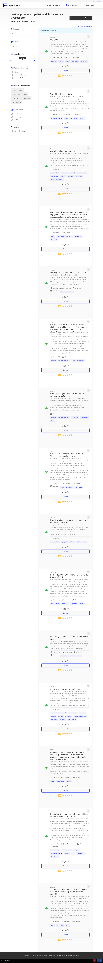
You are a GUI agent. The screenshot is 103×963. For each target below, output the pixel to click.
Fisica (67, 61)
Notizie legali (74, 955)
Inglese (73, 656)
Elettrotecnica (84, 417)
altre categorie (17, 102)
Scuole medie (16, 94)
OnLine (14, 72)
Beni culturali (64, 656)
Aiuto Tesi (53, 61)
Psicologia (54, 719)
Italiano (72, 542)
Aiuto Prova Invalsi (67, 850)
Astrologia (72, 173)
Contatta (66, 71)
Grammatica (60, 781)
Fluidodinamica (81, 853)
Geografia (64, 542)
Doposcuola (54, 176)
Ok (94, 960)
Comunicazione (82, 173)
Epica (52, 781)
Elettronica (75, 417)
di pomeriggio (16, 117)
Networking (79, 176)
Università (27, 98)
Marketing (70, 176)
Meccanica (69, 236)
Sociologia (62, 719)
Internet (63, 176)
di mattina (15, 114)
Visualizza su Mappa (83, 27)
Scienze (82, 118)
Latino (78, 542)
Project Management (57, 179)
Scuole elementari (18, 90)
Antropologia (62, 713)
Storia (84, 542)
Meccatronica (79, 236)
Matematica (75, 61)
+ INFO (99, 960)
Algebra (53, 360)
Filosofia (53, 716)
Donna (22, 131)
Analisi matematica (56, 118)
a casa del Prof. (17, 78)
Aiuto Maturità (55, 173)
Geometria (69, 487)
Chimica (61, 61)
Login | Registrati (97, 1)
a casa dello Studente (19, 75)
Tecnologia (84, 61)
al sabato (15, 120)
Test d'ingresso (72, 719)
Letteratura (74, 603)
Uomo (14, 131)
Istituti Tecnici (16, 98)
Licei (25, 94)
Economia (83, 713)
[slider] (11, 61)
